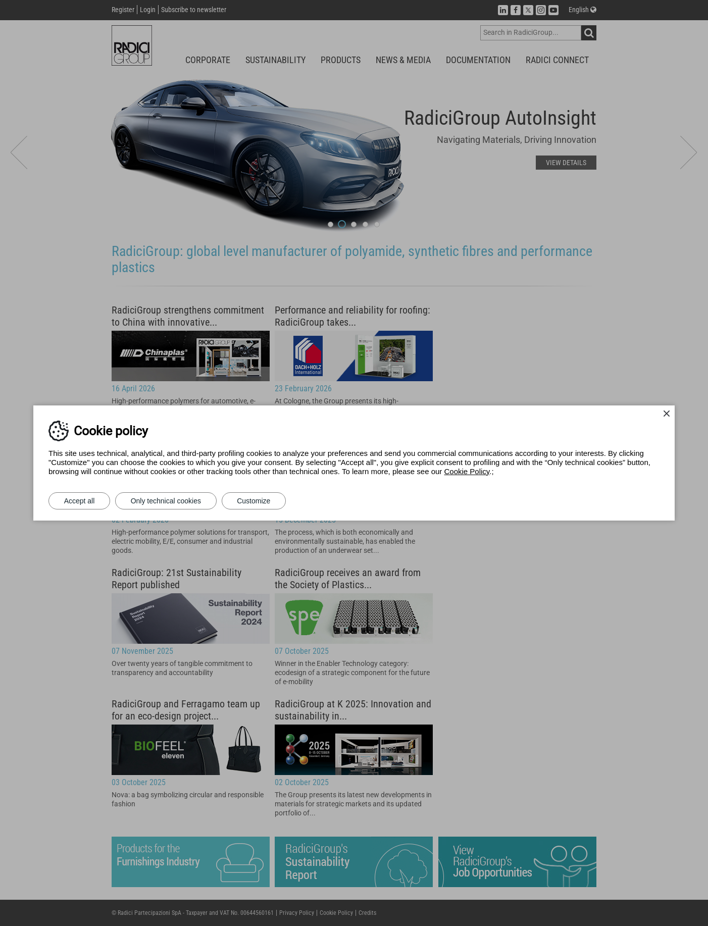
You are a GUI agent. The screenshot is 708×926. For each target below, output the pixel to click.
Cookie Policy (467, 471)
